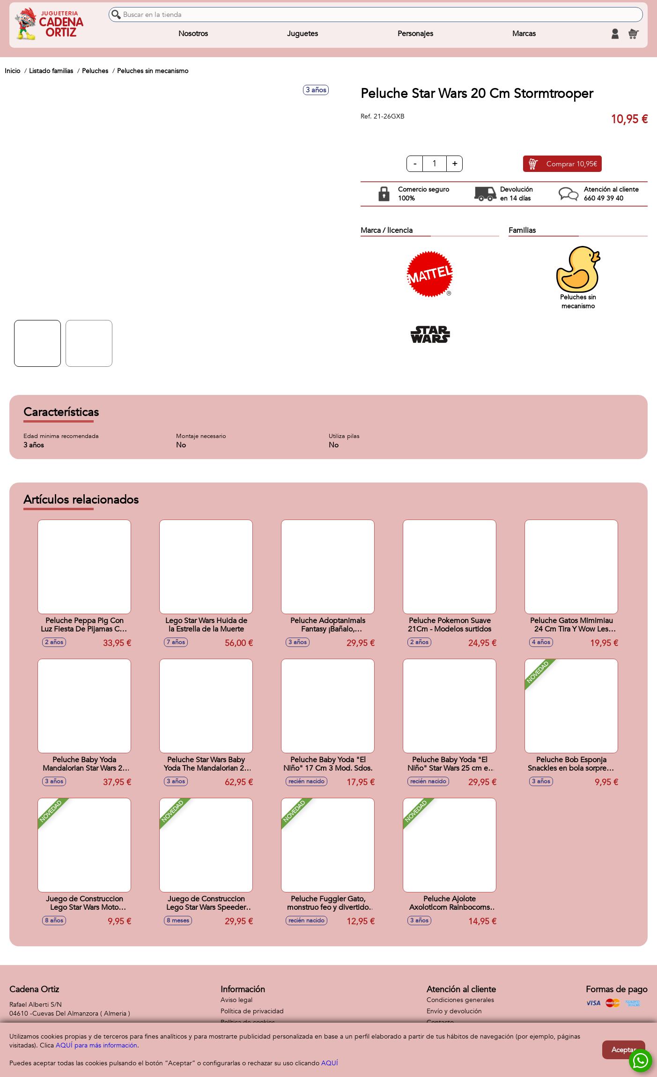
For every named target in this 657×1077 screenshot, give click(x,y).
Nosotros (193, 34)
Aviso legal (236, 999)
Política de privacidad (252, 1011)
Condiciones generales (460, 999)
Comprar (571, 164)
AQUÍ (329, 1063)
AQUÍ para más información (96, 1045)
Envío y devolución (454, 1011)
